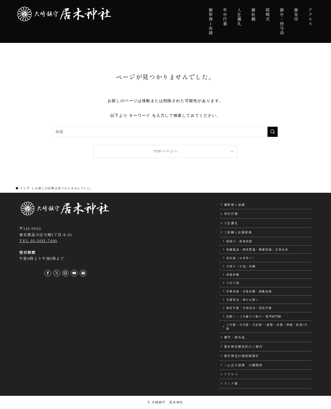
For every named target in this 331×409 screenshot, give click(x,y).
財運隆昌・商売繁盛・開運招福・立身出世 (257, 249)
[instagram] (65, 273)
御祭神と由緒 (234, 204)
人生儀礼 (231, 223)
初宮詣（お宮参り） (240, 258)
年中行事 (231, 213)
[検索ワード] (165, 132)
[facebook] (47, 273)
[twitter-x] (56, 273)
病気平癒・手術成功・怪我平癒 (249, 308)
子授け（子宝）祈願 (240, 266)
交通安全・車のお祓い (242, 299)
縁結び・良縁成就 (239, 241)
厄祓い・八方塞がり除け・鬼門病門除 (254, 316)
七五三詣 (232, 283)
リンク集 (231, 383)
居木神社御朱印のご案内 (243, 346)
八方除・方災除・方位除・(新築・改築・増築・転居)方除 (266, 326)
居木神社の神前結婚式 (241, 355)
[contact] (83, 273)
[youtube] (74, 273)
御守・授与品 (234, 337)
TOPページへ (165, 151)
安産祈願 (232, 274)
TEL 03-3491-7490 (38, 240)
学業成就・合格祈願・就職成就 (249, 291)
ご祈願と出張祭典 (238, 232)
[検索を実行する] (272, 132)
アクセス (231, 374)
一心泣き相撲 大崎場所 (243, 365)
